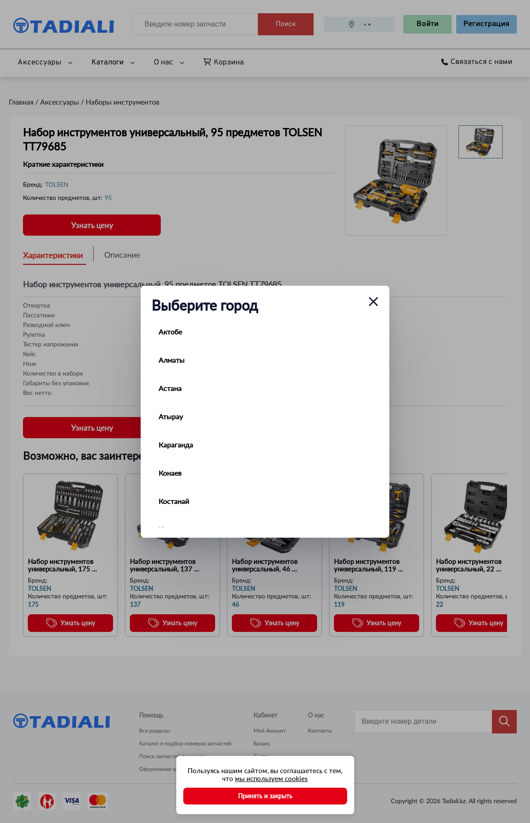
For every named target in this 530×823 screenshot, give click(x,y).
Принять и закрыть (265, 796)
